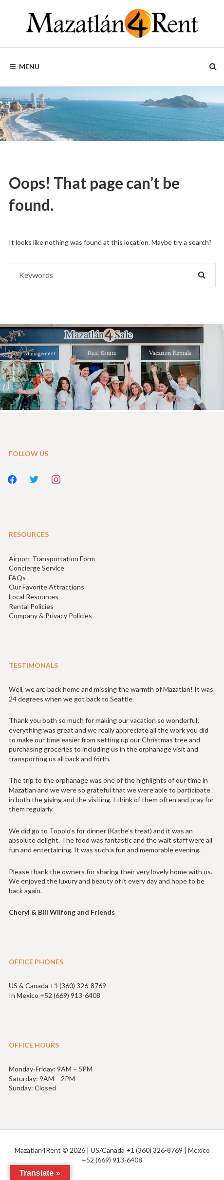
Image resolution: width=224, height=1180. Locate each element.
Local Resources (33, 596)
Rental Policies (31, 606)
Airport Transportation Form (52, 558)
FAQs (17, 577)
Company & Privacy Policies (50, 615)
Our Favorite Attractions (46, 587)
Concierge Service (36, 568)
